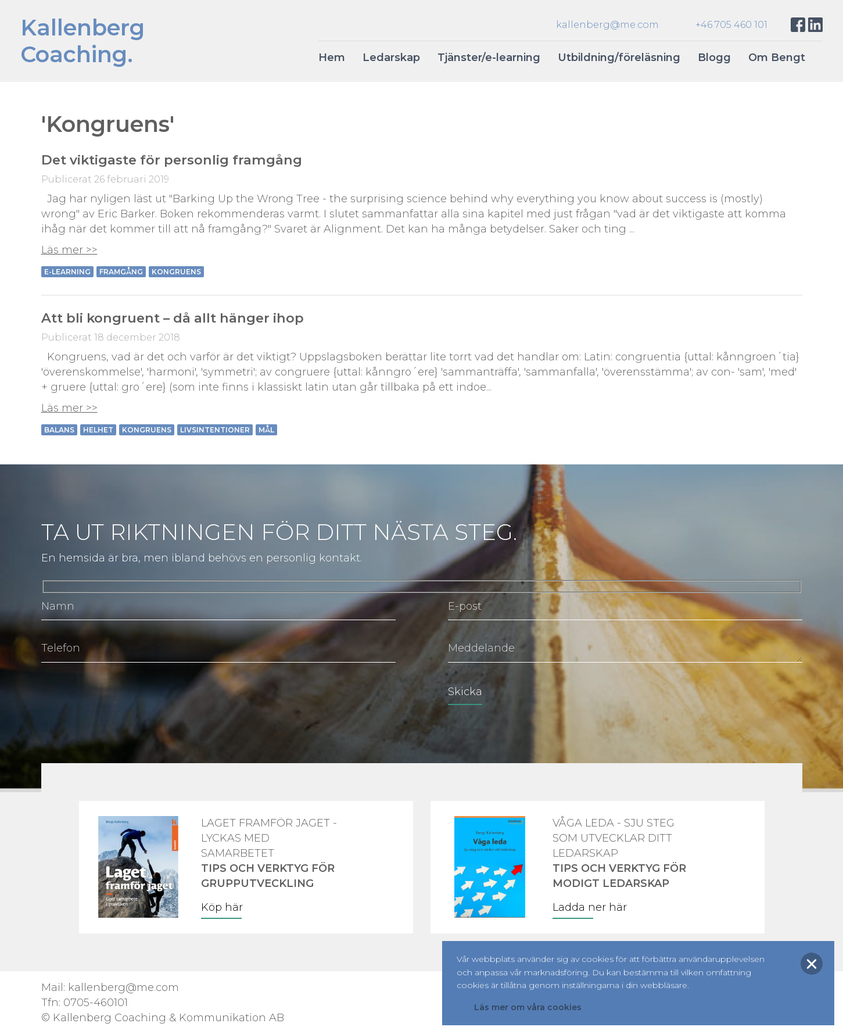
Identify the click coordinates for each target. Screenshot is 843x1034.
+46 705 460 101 (731, 24)
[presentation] (129, 699)
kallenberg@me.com (607, 24)
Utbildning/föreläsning (619, 57)
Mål (266, 429)
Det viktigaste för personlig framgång (171, 160)
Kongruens (176, 271)
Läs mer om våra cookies (528, 1007)
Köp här (222, 907)
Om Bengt (776, 57)
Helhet (98, 429)
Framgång (121, 271)
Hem (331, 57)
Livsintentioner (215, 429)
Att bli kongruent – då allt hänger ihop (172, 318)
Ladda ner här (590, 907)
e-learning (67, 271)
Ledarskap (391, 57)
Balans (59, 429)
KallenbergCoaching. (82, 41)
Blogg (714, 57)
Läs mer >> (69, 250)
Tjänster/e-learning (488, 57)
